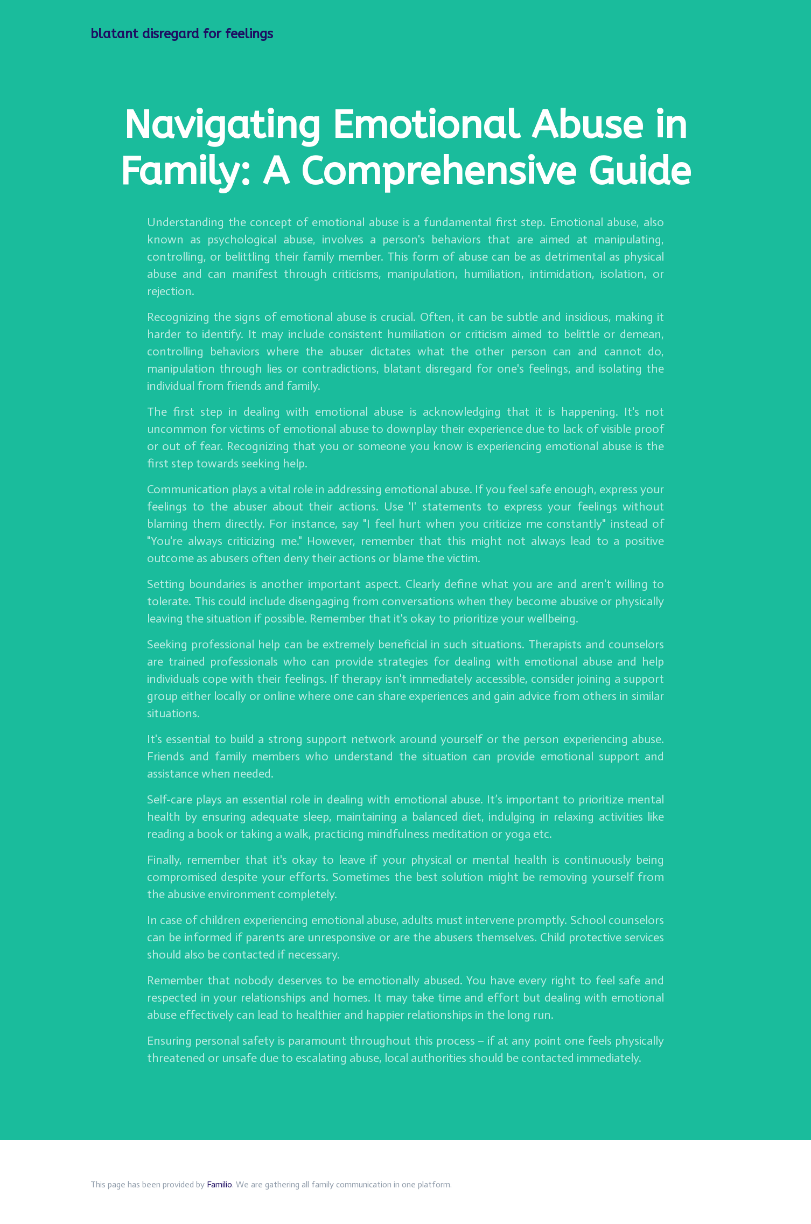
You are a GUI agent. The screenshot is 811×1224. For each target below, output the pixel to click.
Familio (219, 1184)
